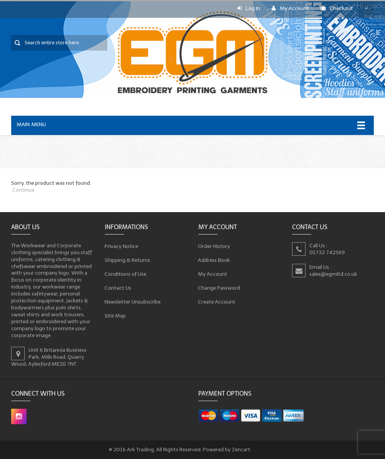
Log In (248, 8)
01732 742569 (327, 252)
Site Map (115, 315)
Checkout (337, 8)
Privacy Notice (121, 246)
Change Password (219, 288)
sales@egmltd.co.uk (333, 273)
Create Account (216, 301)
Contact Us (118, 288)
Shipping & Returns (127, 260)
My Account (290, 8)
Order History (214, 246)
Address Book (214, 260)
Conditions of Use (125, 274)
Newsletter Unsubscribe (132, 301)
